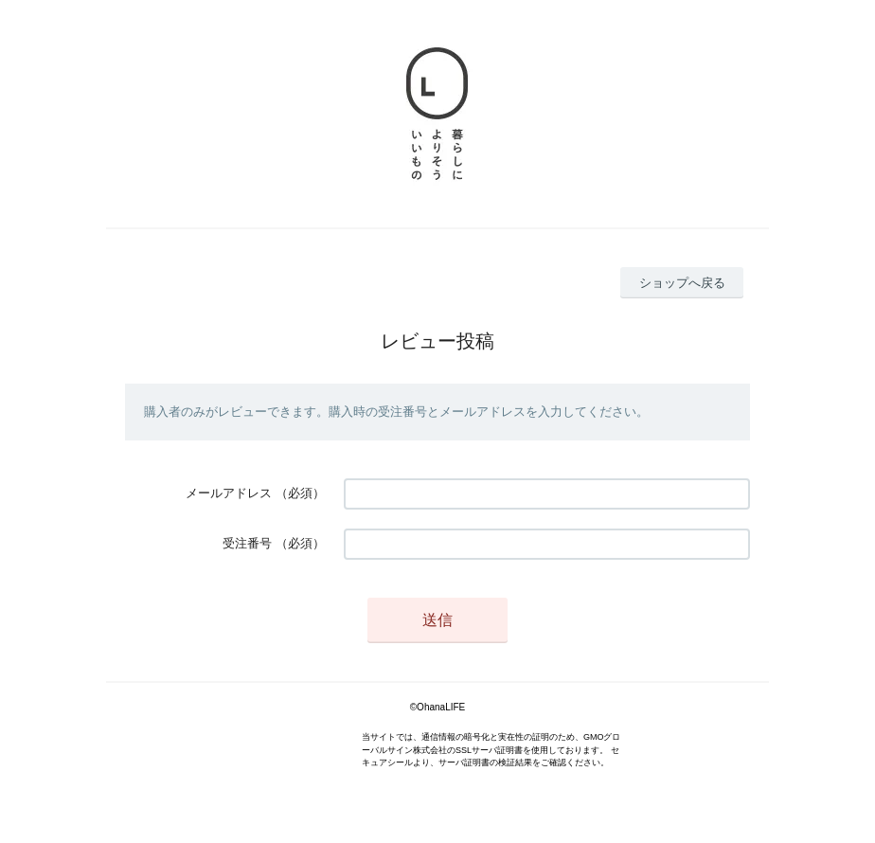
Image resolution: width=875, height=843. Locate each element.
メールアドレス (229, 493)
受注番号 (247, 543)
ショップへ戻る (682, 283)
